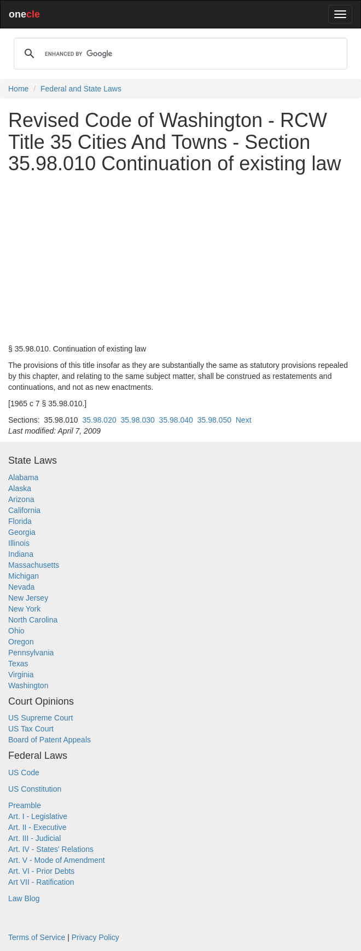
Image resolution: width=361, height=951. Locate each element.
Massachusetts (33, 565)
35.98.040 (176, 420)
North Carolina (32, 619)
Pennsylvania (31, 652)
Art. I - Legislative (37, 816)
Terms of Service (36, 937)
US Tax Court (31, 728)
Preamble (24, 805)
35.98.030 (138, 420)
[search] (179, 53)
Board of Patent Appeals (49, 739)
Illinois (19, 543)
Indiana (20, 554)
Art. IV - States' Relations (51, 849)
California (24, 510)
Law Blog (24, 898)
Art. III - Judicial (34, 838)
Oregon (21, 641)
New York (24, 608)
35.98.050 (214, 420)
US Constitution (34, 789)
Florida (20, 521)
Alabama (23, 477)
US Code (23, 772)
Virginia (20, 674)
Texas (18, 663)
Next (244, 420)
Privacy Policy (95, 937)
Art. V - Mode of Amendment (56, 860)
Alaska (19, 488)
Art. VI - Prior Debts (41, 871)
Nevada (21, 587)
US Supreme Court (40, 717)
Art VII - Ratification (41, 882)
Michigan (23, 576)
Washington (28, 685)
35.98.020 (99, 420)
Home (18, 88)
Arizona (21, 499)
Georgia (22, 532)
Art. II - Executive (37, 827)
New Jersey (28, 597)
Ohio (16, 630)
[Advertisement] (180, 259)
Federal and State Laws (80, 88)
